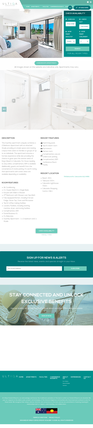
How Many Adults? (69, 34)
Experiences (76, 377)
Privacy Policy (54, 417)
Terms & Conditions (40, 417)
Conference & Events (57, 6)
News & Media (66, 383)
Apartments (35, 6)
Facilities (46, 6)
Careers (65, 385)
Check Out (83, 21)
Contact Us (87, 377)
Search (77, 49)
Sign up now (46, 316)
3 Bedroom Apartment (46, 63)
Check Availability (46, 231)
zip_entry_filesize (71, 41)
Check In (70, 19)
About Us (65, 377)
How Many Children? (83, 34)
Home (27, 6)
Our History (65, 381)
